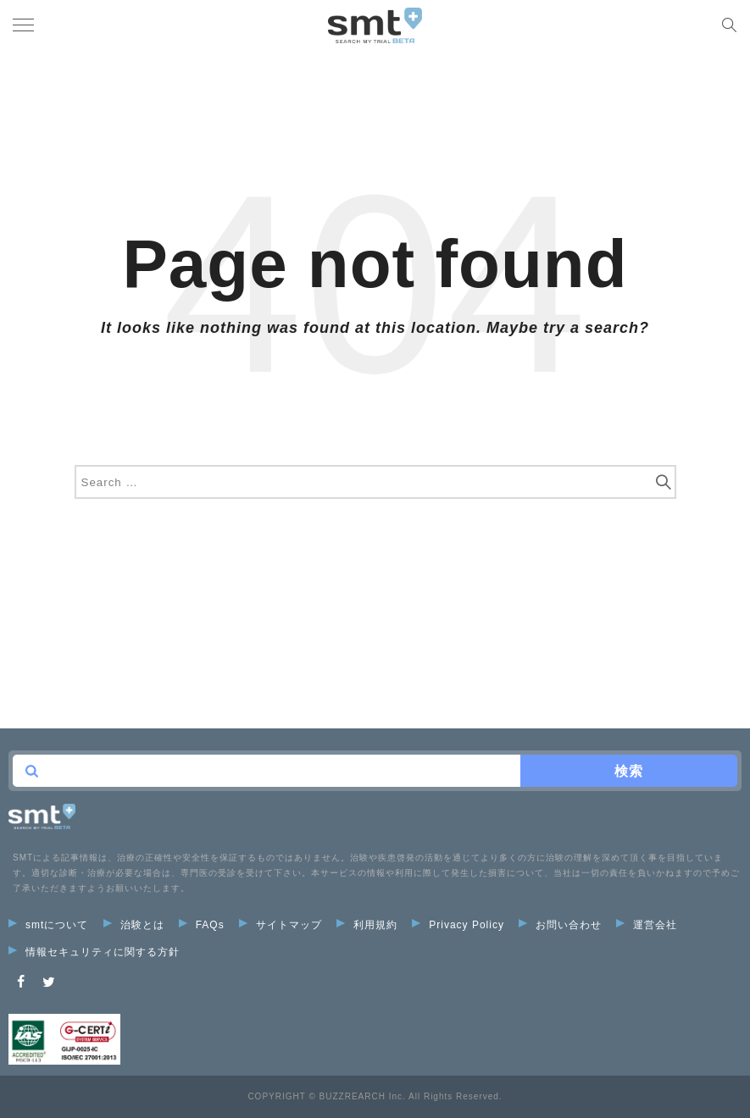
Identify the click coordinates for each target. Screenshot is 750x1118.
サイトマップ (280, 925)
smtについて (48, 925)
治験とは (133, 925)
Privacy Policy (458, 925)
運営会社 (646, 925)
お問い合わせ (560, 925)
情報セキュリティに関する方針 (94, 952)
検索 (628, 771)
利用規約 (366, 925)
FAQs (202, 925)
